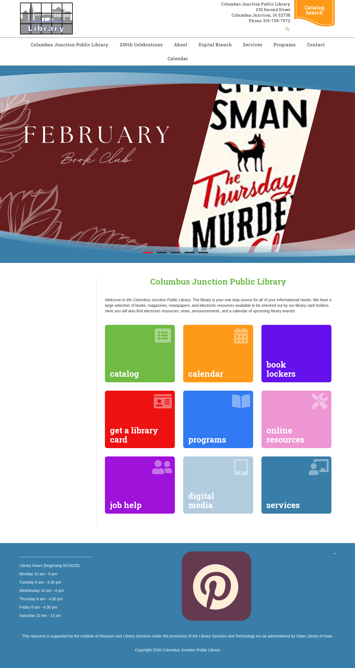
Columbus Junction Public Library (70, 44)
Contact (316, 44)
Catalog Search (314, 10)
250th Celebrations (141, 44)
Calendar (177, 58)
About (180, 44)
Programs (284, 44)
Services (252, 44)
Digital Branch (215, 44)
